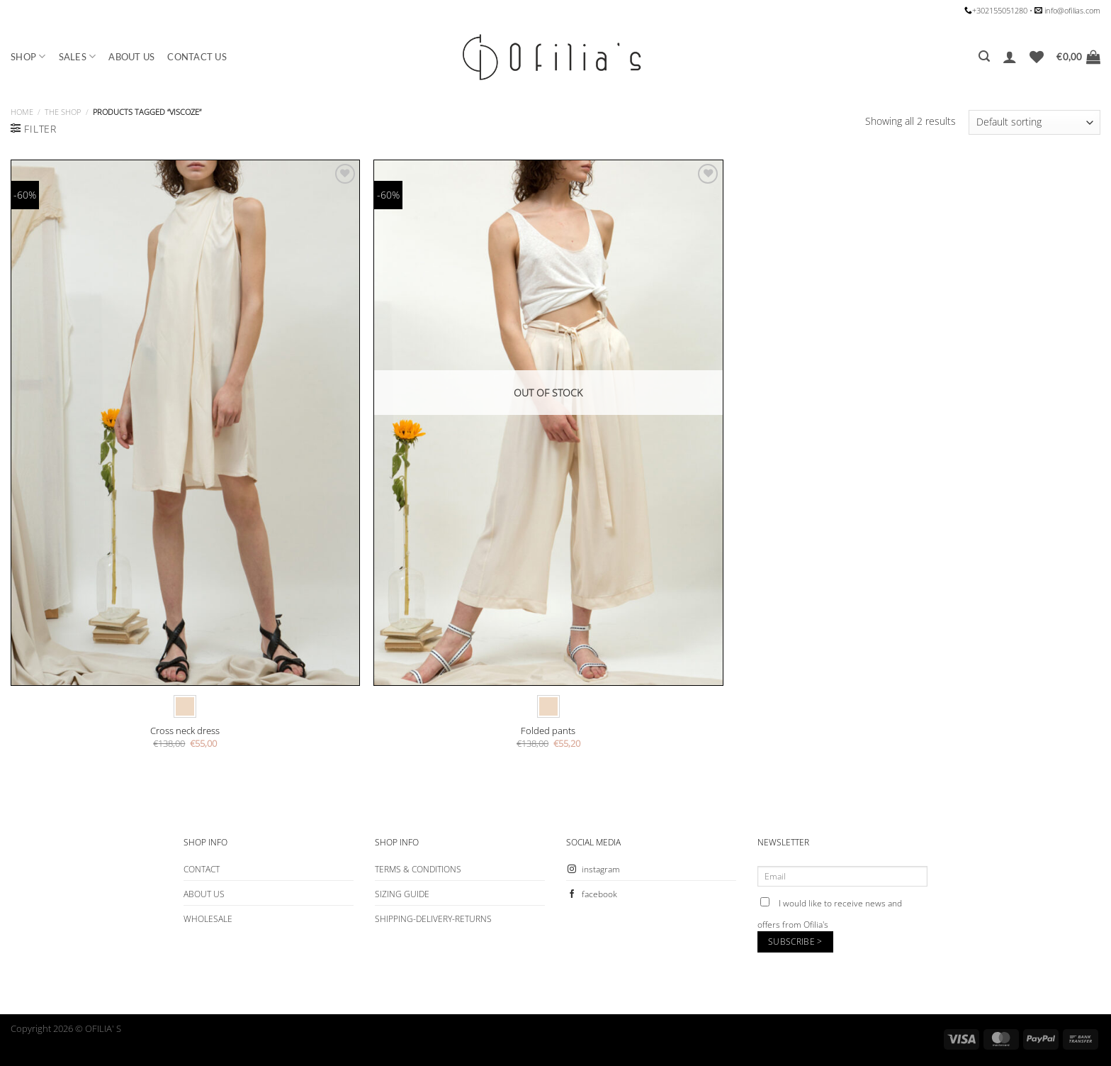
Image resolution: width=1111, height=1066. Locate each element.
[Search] (984, 56)
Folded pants (548, 731)
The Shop (63, 111)
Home (22, 111)
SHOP (28, 56)
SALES (77, 56)
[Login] (1010, 56)
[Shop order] (1034, 122)
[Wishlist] (1037, 56)
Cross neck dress (185, 731)
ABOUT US (131, 56)
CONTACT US (197, 56)
